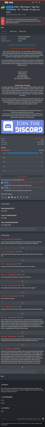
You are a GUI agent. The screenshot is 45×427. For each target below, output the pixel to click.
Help (35, 419)
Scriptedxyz (4, 336)
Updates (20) (13, 31)
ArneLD (3, 239)
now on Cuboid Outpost (8, 215)
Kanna (2, 264)
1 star (4, 170)
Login (2, 411)
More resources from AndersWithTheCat (12, 180)
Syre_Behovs (4, 285)
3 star (4, 162)
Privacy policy (29, 419)
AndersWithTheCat (12, 14)
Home (2, 400)
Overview (4, 31)
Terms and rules (21, 419)
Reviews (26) (22, 31)
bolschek (3, 251)
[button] (2, 2)
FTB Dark (3, 419)
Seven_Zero (4, 317)
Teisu (2, 348)
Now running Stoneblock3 (9, 222)
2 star (4, 166)
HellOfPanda (4, 296)
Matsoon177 (4, 274)
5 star (4, 153)
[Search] (42, 2)
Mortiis (3, 306)
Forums (3, 403)
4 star (4, 157)
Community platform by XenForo (16, 423)
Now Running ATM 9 (8, 208)
